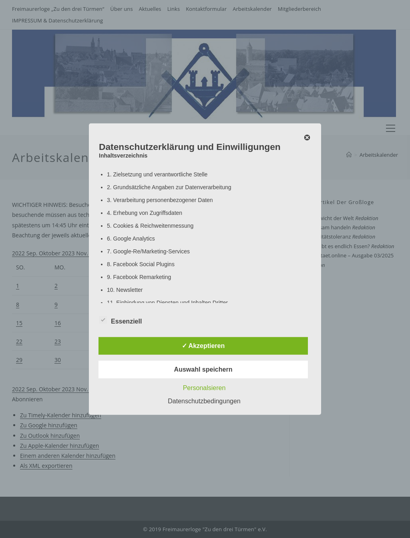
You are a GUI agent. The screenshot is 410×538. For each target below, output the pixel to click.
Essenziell (120, 319)
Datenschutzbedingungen (204, 400)
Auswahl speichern (203, 369)
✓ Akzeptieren (203, 345)
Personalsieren (204, 387)
